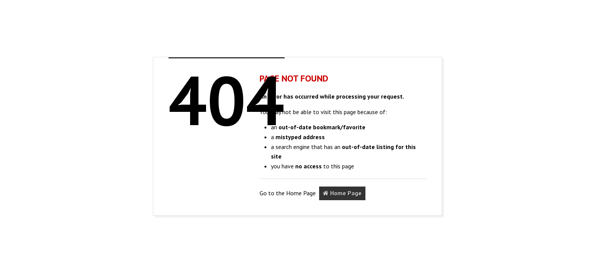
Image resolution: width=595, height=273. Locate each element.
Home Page (342, 193)
